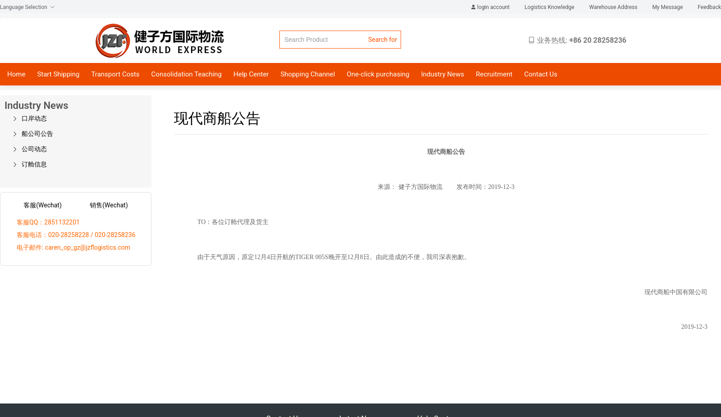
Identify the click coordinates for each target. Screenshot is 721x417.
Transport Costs (115, 74)
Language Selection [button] (27, 7)
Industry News (442, 74)
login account (490, 7)
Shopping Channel (307, 74)
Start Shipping (58, 74)
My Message (668, 7)
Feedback (709, 7)
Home (16, 74)
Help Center (251, 74)
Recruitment (494, 74)
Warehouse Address (614, 7)
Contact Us (540, 74)
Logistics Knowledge (550, 7)
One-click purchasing (378, 74)
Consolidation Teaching (186, 74)
